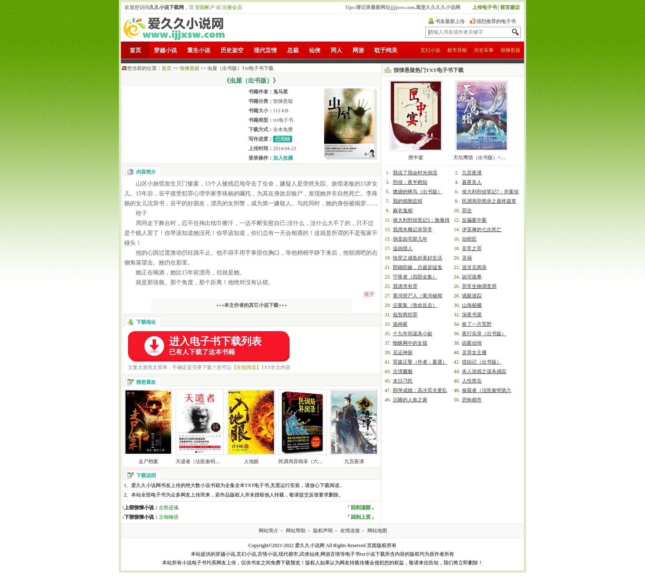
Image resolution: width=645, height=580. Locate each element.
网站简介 (268, 531)
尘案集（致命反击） (415, 305)
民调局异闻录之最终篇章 (489, 201)
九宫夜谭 (354, 461)
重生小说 (198, 50)
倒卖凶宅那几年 (410, 239)
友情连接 (350, 531)
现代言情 (265, 50)
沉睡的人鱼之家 (410, 400)
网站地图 (377, 531)
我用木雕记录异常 (412, 229)
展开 (369, 294)
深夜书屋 (472, 315)
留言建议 (510, 7)
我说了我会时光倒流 (415, 173)
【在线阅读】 (246, 367)
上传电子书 (484, 7)
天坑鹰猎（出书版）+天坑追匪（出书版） (499, 157)
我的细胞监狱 (407, 201)
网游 (358, 50)
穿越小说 (165, 50)
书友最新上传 (450, 21)
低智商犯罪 (405, 315)
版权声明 (323, 531)
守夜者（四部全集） (415, 277)
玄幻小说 (430, 50)
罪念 (467, 210)
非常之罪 (472, 248)
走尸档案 (148, 461)
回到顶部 (361, 507)
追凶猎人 (403, 248)
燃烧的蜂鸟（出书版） (417, 192)
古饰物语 (169, 517)
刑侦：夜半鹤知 (410, 182)
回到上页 (361, 517)
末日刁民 (403, 381)
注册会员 (232, 7)
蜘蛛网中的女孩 (410, 343)
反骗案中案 (474, 220)
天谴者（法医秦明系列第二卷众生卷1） (219, 461)
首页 (135, 50)
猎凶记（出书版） (481, 362)
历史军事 (484, 50)
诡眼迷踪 (472, 296)
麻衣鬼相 (403, 210)
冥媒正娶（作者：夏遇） (420, 362)
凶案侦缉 (472, 343)
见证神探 (403, 352)
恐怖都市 (472, 400)
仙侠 (314, 50)
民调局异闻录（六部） (303, 461)
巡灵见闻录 (474, 267)
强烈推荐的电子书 (496, 21)
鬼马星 (280, 92)
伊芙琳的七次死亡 (481, 229)
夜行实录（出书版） (484, 333)
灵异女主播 (474, 352)
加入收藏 (283, 158)
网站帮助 (296, 531)
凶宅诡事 (472, 277)
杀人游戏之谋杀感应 (484, 371)
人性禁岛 (472, 381)
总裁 (293, 50)
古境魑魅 (403, 371)
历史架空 (232, 50)
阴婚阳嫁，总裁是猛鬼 (417, 267)
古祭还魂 (169, 507)
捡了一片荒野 (477, 324)
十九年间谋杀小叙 (412, 333)
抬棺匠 (469, 239)
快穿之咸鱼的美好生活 (417, 258)
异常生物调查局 (479, 286)
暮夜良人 (472, 182)
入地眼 (251, 461)
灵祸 (467, 258)
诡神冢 (400, 324)
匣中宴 (415, 157)
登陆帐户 (205, 7)
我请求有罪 (405, 286)
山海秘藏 (472, 305)
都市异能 (457, 50)
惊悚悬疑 (510, 50)
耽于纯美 (385, 50)
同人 (336, 50)
